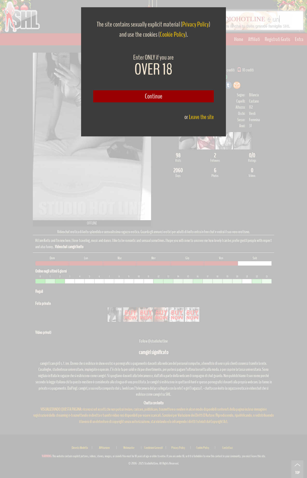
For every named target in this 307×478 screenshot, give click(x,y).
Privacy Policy (195, 24)
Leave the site (201, 117)
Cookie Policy (172, 34)
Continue (153, 96)
